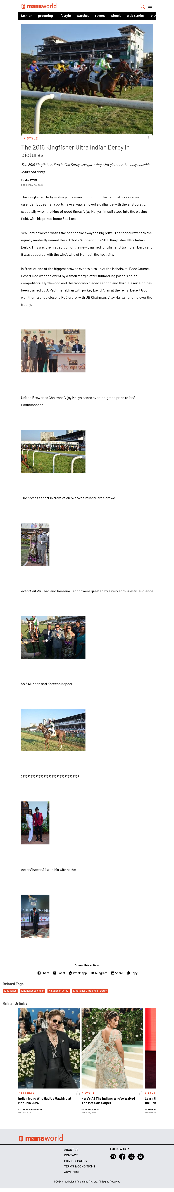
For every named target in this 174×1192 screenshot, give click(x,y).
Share (43, 973)
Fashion (26, 16)
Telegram (98, 973)
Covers (100, 16)
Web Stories (135, 16)
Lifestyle (65, 16)
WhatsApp (78, 973)
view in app (159, 16)
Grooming (45, 16)
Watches (83, 16)
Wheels (116, 16)
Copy (132, 973)
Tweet (59, 973)
